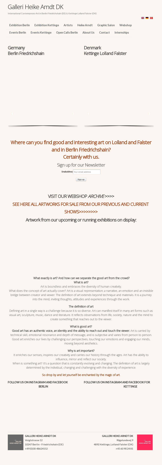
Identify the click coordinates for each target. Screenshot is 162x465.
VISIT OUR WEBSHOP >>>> (81, 196)
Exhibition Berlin (19, 25)
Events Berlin (17, 32)
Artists (68, 25)
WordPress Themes (148, 462)
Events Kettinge (41, 32)
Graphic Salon (106, 25)
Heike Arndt (85, 25)
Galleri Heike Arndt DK (35, 7)
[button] (12, 113)
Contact (104, 32)
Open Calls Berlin (67, 32)
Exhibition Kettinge (46, 25)
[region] (43, 77)
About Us (88, 32)
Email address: (81, 172)
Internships (121, 32)
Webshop (125, 25)
